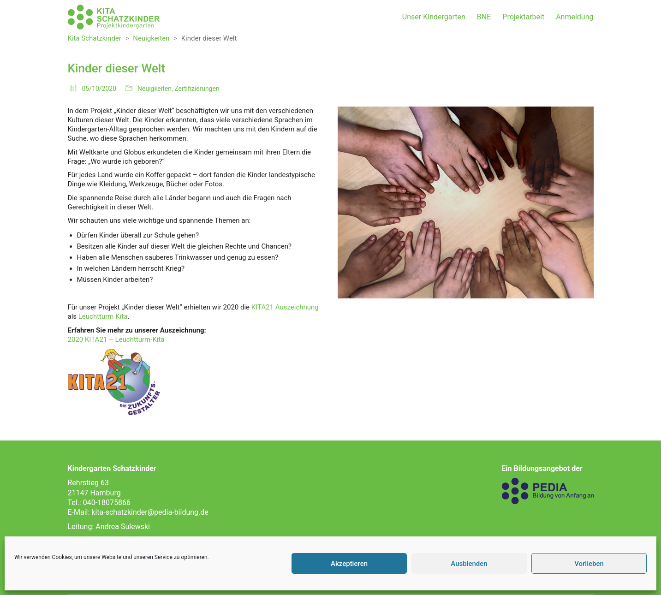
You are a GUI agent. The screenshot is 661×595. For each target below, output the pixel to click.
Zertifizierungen (196, 88)
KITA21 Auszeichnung (285, 307)
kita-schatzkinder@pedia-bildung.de (149, 512)
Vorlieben (589, 563)
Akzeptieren (349, 563)
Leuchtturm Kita (103, 316)
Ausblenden (469, 563)
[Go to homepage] (114, 17)
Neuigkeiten (154, 88)
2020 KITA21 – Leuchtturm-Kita (116, 339)
